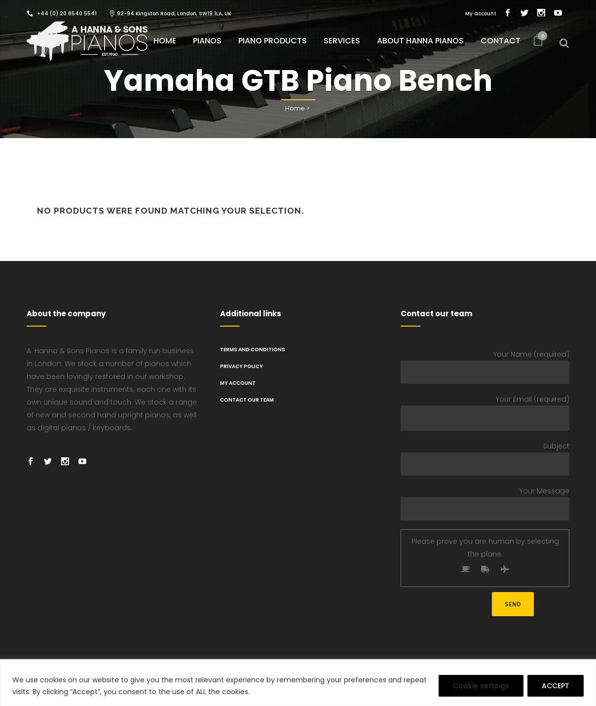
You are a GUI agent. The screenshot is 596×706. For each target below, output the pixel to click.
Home (295, 108)
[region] (298, 682)
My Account (238, 383)
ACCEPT (555, 686)
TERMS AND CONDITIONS (252, 349)
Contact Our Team (247, 400)
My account (480, 13)
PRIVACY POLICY (241, 366)
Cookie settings (481, 686)
